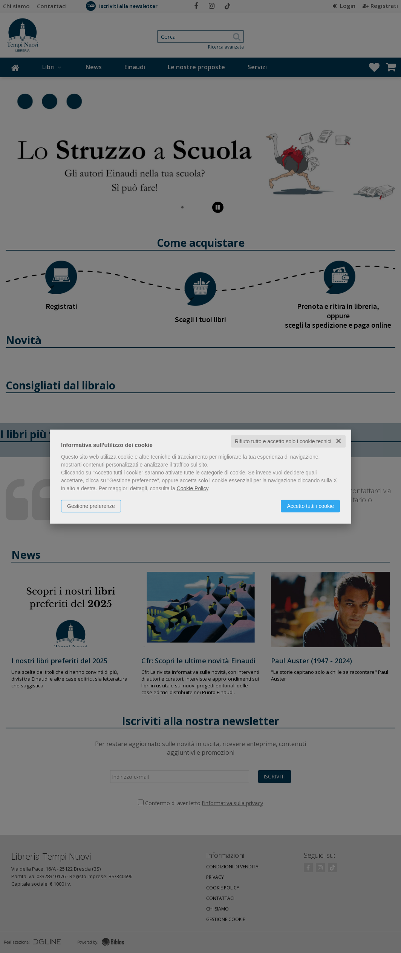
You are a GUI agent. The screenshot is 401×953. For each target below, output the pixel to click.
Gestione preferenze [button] (91, 506)
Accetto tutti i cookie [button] (310, 506)
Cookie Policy (192, 488)
